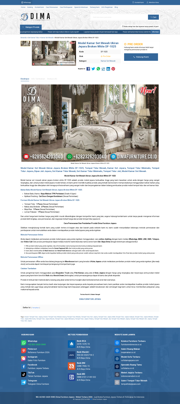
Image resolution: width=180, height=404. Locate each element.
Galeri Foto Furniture (36, 360)
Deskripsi (25, 79)
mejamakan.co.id (128, 352)
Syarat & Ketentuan (81, 7)
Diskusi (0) (52, 79)
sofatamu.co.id (127, 368)
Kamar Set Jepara (116, 168)
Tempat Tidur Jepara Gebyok (125, 317)
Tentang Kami (95, 7)
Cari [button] (153, 17)
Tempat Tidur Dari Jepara (89, 317)
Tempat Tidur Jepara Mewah (144, 317)
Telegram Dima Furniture (38, 384)
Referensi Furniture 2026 (39, 352)
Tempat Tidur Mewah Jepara (120, 319)
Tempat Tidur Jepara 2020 (106, 317)
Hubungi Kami (141, 57)
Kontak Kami (39, 7)
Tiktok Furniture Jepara (38, 376)
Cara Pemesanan (52, 7)
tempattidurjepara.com (130, 384)
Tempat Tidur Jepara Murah (45, 319)
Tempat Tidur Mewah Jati (102, 319)
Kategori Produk (30, 27)
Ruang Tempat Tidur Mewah (71, 317)
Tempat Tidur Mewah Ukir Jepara (141, 319)
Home (23, 7)
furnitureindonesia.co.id (131, 344)
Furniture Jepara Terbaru (38, 368)
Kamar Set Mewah (108, 61)
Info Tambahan (38, 79)
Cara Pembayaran (66, 7)
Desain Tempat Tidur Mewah (52, 317)
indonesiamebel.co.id (130, 376)
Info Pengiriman (107, 7)
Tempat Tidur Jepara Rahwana (64, 319)
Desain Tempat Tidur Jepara (33, 317)
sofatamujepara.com (130, 360)
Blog (116, 7)
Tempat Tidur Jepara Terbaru (84, 319)
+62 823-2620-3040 (37, 344)
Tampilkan (35, 308)
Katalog (30, 7)
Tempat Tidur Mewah (95, 168)
